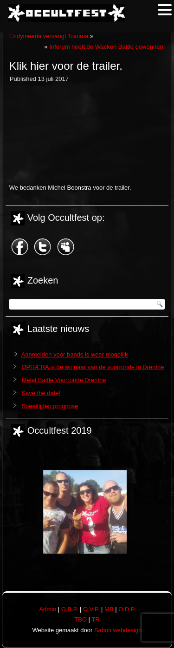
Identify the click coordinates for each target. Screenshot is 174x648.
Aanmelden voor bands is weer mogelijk (74, 354)
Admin (47, 609)
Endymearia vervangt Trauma (49, 36)
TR (95, 619)
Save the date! (40, 393)
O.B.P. (69, 609)
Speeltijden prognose (49, 406)
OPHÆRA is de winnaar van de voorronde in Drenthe (92, 367)
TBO (80, 619)
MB (109, 609)
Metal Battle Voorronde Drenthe (63, 380)
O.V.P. (91, 609)
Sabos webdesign (118, 630)
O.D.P (126, 609)
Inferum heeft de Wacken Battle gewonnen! (107, 46)
